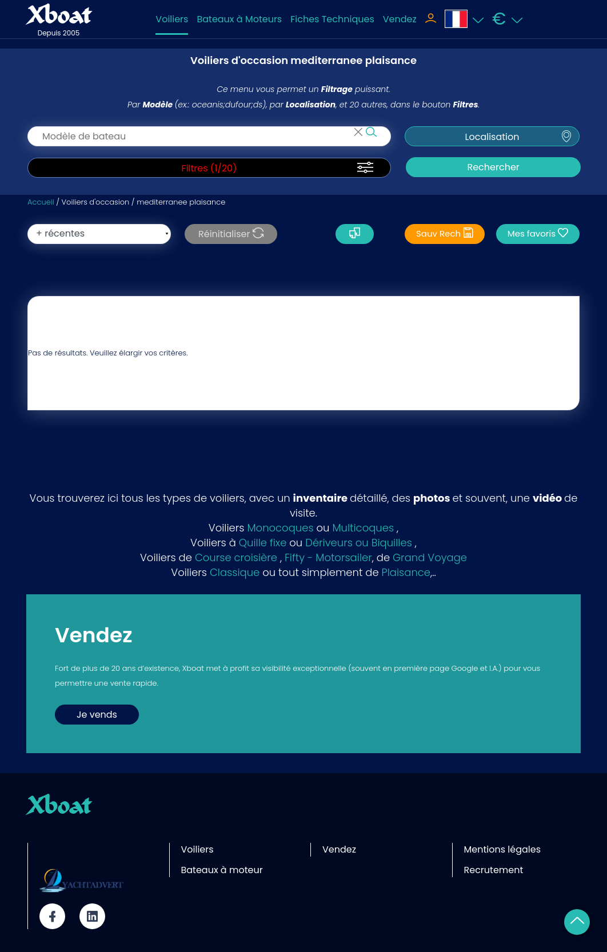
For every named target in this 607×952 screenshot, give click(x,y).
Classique (234, 572)
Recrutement (494, 870)
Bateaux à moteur (222, 870)
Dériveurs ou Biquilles (358, 542)
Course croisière (236, 557)
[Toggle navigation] (430, 19)
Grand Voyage (430, 557)
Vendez (400, 19)
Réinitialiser (230, 234)
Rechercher (493, 167)
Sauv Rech (444, 233)
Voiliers (171, 19)
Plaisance (406, 572)
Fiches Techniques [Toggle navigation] (332, 19)
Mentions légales (502, 849)
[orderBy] (99, 234)
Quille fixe (263, 542)
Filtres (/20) (209, 168)
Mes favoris (538, 233)
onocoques (285, 528)
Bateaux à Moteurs (239, 19)
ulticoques (367, 528)
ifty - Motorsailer (331, 557)
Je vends (97, 714)
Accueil (40, 202)
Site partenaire (73, 849)
